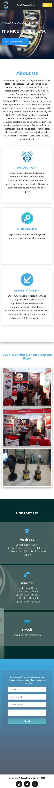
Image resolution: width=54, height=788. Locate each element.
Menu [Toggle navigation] (47, 5)
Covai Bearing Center (26, 4)
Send (27, 721)
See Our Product (16, 41)
